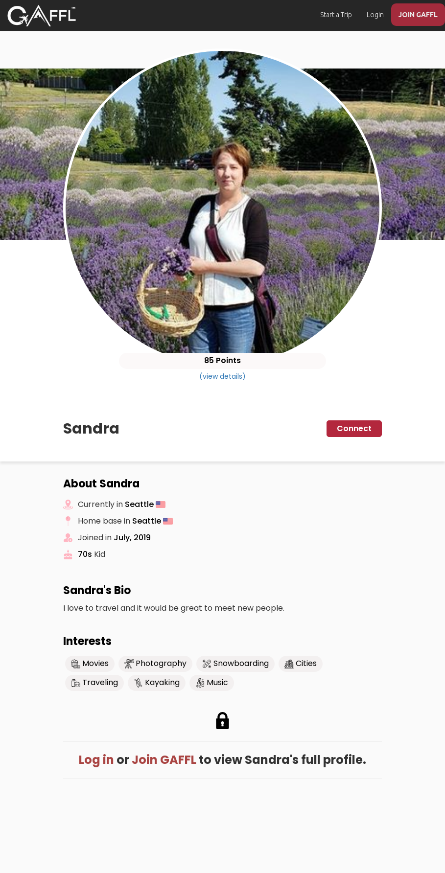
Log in (96, 760)
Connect (354, 428)
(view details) (222, 376)
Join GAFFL (164, 760)
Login (375, 15)
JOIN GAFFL (418, 15)
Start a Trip (336, 15)
